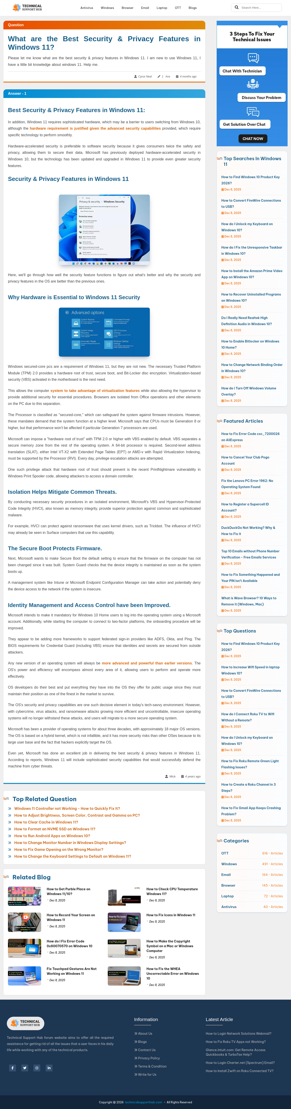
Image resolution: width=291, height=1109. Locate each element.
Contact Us (145, 1050)
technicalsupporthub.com (143, 1102)
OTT (178, 8)
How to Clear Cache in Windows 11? (46, 822)
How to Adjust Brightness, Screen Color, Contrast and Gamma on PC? (77, 815)
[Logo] (27, 7)
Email (145, 8)
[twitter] (24, 1068)
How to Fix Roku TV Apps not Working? (236, 1042)
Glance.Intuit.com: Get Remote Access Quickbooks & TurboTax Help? (236, 1052)
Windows (107, 8)
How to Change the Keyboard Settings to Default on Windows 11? (72, 856)
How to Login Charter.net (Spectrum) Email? (240, 1063)
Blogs (193, 8)
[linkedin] (49, 1068)
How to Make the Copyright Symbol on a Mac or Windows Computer (169, 946)
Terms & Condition (150, 1066)
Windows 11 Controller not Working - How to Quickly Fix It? (67, 808)
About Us (143, 1034)
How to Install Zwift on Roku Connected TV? (239, 1071)
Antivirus (86, 8)
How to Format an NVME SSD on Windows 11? (54, 829)
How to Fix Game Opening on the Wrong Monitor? (58, 849)
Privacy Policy (147, 1058)
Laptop (162, 8)
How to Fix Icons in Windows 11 (170, 915)
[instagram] (36, 1068)
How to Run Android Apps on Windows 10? (52, 836)
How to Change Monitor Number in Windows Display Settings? (70, 842)
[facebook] (12, 1068)
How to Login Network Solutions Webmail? (238, 1034)
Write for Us (145, 1075)
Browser (127, 8)
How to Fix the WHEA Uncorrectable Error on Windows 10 (172, 973)
